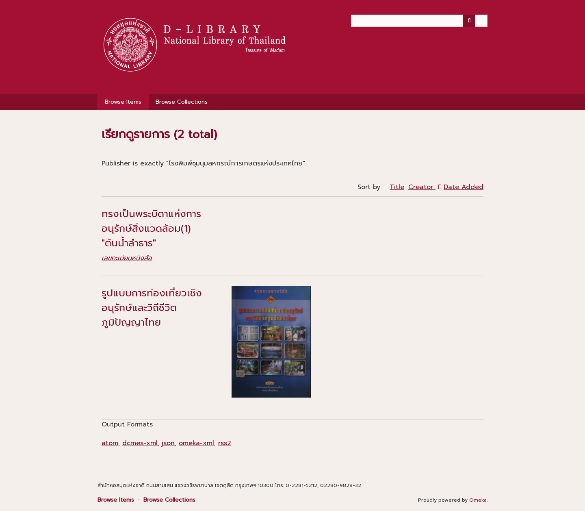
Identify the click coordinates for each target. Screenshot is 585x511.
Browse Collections (182, 102)
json (168, 443)
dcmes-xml (140, 443)
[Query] (419, 21)
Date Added (463, 187)
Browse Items (123, 102)
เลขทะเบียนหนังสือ (127, 258)
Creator (422, 187)
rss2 (224, 443)
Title (397, 187)
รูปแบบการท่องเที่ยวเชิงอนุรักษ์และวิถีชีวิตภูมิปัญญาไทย (152, 308)
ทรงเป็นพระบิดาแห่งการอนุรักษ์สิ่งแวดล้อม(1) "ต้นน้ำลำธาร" (151, 228)
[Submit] (469, 21)
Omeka (478, 500)
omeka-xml (196, 443)
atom (110, 443)
